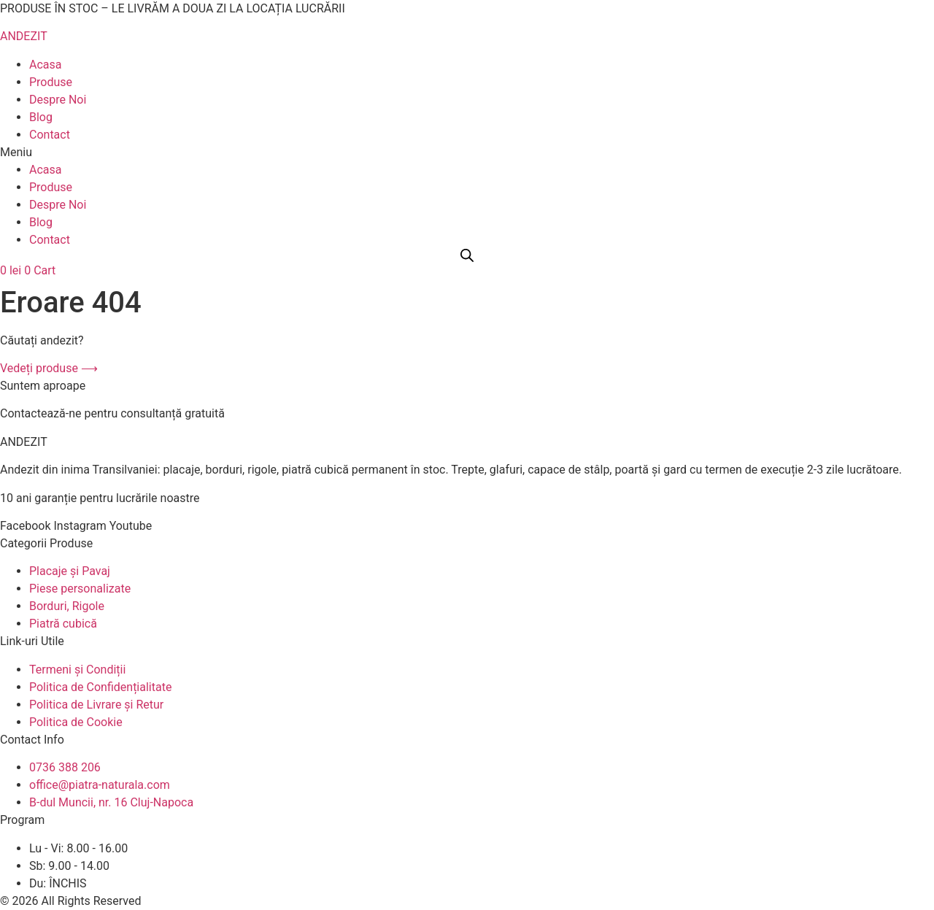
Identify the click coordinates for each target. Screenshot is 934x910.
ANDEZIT (23, 36)
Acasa (45, 65)
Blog (41, 117)
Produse (50, 82)
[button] (467, 152)
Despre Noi (57, 100)
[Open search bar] (467, 255)
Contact (49, 135)
